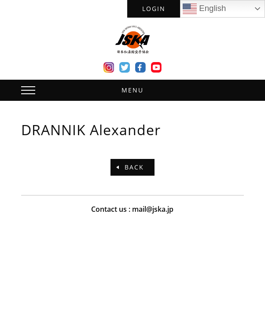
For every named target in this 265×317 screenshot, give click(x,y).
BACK (134, 167)
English (204, 9)
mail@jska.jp (152, 209)
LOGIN (154, 8)
